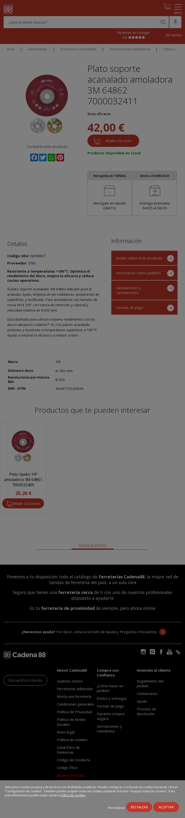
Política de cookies (72, 795)
